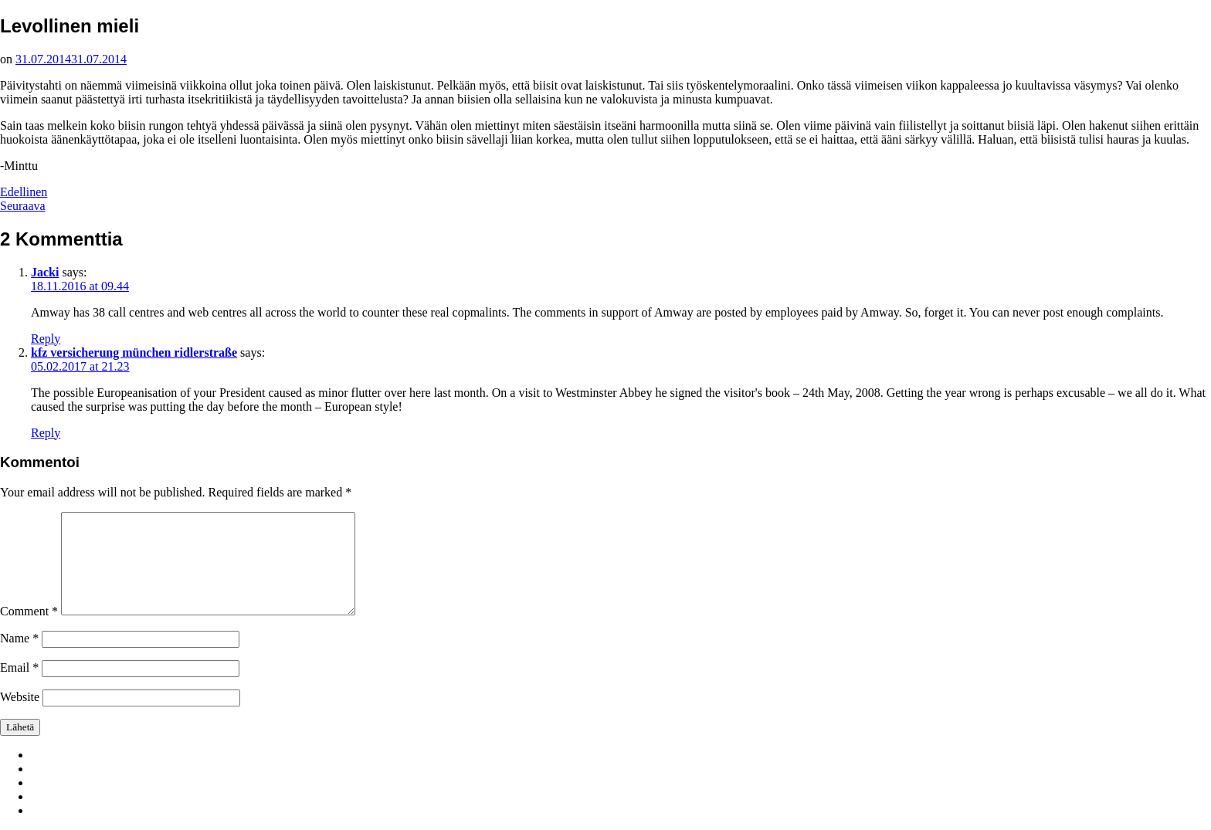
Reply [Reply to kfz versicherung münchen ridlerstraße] (45, 432)
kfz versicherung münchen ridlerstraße (134, 352)
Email (19, 667)
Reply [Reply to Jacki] (45, 338)
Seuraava (23, 205)
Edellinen (23, 191)
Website (19, 696)
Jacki (45, 272)
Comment (29, 611)
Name (19, 638)
